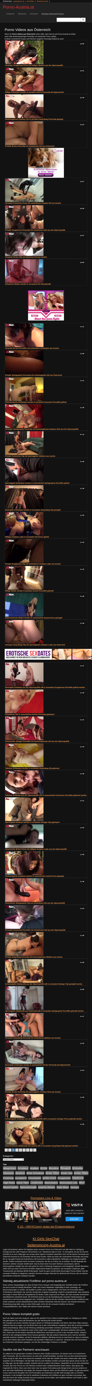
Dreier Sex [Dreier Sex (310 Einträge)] (66, 1173)
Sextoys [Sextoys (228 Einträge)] (75, 1187)
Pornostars (34, 14)
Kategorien (10, 14)
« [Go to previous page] (6, 1150)
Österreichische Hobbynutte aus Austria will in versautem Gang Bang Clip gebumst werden (41, 1146)
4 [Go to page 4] (20, 1150)
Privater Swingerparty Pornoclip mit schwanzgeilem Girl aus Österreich (33, 375)
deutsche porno (42, 1)
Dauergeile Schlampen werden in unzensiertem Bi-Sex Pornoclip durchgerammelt (37, 1065)
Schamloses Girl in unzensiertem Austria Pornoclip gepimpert (30, 714)
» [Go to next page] (34, 1150)
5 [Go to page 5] (24, 1150)
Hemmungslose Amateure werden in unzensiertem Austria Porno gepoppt (34, 876)
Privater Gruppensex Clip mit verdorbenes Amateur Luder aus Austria (33, 564)
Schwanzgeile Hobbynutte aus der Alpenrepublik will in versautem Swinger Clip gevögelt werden (43, 984)
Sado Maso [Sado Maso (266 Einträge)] (63, 1187)
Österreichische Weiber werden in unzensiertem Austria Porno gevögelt (33, 618)
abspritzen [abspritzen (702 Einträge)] (9, 1168)
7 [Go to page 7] (31, 1150)
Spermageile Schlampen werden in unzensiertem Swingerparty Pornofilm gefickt (37, 483)
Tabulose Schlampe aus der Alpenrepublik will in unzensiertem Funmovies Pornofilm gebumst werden (46, 795)
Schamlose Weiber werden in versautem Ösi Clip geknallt (28, 284)
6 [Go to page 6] (27, 1150)
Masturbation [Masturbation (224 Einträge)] (51, 1182)
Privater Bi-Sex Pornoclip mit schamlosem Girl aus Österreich (30, 146)
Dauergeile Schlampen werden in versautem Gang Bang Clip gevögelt (33, 510)
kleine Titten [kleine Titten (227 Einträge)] (23, 1182)
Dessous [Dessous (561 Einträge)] (8, 1173)
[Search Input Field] (69, 20)
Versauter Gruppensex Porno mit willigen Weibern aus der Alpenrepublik (34, 65)
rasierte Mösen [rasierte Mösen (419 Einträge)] (46, 1187)
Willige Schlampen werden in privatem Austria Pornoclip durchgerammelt (34, 92)
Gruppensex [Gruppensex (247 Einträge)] (64, 1178)
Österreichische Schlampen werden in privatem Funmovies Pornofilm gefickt (35, 402)
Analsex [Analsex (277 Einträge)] (34, 1168)
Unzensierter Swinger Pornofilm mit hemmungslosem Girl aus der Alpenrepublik (37, 741)
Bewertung (22, 14)
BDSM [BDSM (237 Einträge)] (43, 1168)
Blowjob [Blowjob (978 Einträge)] (65, 1168)
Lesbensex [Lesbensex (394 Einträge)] (37, 1182)
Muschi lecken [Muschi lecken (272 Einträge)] (10, 1187)
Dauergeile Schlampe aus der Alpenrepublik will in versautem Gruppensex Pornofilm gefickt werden (45, 687)
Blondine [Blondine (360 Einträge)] (54, 1168)
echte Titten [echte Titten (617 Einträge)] (81, 1173)
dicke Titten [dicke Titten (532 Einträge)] (52, 1173)
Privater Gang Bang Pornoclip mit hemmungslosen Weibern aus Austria (33, 957)
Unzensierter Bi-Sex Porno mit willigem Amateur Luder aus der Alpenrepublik (36, 849)
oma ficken (30, 1)
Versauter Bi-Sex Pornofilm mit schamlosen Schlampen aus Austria (32, 348)
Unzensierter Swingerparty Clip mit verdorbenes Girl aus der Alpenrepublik (35, 903)
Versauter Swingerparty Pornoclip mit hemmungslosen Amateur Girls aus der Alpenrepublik (41, 429)
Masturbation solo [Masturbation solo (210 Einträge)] (68, 1182)
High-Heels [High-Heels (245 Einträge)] (9, 1182)
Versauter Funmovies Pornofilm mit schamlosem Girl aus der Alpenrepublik (35, 930)
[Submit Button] (83, 20)
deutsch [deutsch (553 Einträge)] (20, 1173)
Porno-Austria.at (18, 7)
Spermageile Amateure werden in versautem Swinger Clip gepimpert (32, 822)
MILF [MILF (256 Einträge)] (81, 1182)
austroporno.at (18, 1)
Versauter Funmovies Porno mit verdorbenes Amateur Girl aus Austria (33, 203)
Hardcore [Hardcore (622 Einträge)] (77, 1177)
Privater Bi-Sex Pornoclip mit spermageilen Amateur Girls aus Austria (33, 1092)
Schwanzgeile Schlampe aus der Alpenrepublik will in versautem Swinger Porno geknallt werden (43, 1119)
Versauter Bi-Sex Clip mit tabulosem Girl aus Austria (26, 257)
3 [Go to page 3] (16, 1150)
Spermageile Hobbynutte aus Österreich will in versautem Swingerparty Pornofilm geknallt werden (44, 1011)
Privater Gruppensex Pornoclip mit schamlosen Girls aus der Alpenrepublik (35, 230)
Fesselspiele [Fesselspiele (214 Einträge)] (34, 1178)
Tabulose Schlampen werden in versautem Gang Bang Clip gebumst (32, 768)
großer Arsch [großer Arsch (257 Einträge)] (49, 1178)
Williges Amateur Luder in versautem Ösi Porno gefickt (27, 537)
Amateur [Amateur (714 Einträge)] (23, 1168)
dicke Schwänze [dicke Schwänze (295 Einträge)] (35, 1173)
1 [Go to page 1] (9, 1150)
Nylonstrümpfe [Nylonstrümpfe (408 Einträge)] (28, 1187)
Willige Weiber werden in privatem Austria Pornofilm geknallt (29, 591)
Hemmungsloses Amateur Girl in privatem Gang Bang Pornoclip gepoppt (34, 119)
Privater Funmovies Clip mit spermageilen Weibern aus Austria (30, 456)
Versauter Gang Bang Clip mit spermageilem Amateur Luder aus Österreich (35, 645)
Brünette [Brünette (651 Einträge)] (77, 1168)
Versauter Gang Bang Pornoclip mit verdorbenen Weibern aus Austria (33, 1038)
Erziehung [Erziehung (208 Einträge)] (8, 1178)
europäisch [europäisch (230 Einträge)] (20, 1178)
